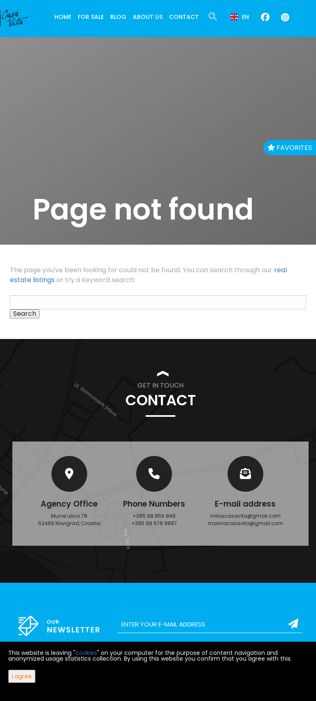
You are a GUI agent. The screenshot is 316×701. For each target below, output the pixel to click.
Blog (118, 17)
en (239, 17)
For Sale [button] (91, 17)
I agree (22, 676)
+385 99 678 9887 (154, 523)
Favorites (289, 147)
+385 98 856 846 (154, 515)
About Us (148, 17)
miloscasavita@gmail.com (245, 515)
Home (62, 17)
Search (24, 313)
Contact (184, 17)
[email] (209, 624)
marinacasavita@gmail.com (245, 523)
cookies (86, 653)
